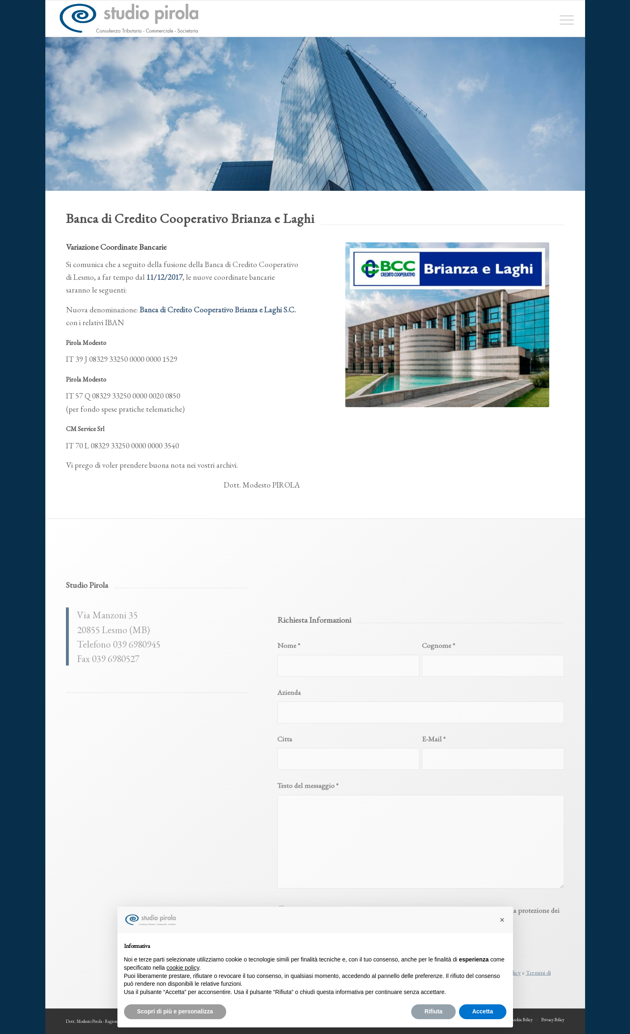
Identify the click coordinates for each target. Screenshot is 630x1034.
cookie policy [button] (182, 967)
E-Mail (433, 823)
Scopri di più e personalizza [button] (175, 1011)
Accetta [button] (482, 1011)
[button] (502, 919)
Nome (288, 729)
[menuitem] (564, 18)
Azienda (289, 776)
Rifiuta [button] (433, 1011)
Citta (284, 823)
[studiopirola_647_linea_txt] (128, 18)
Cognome (438, 729)
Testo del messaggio (307, 869)
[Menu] (564, 18)
